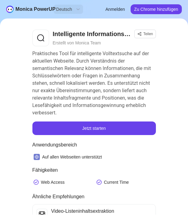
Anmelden (115, 9)
